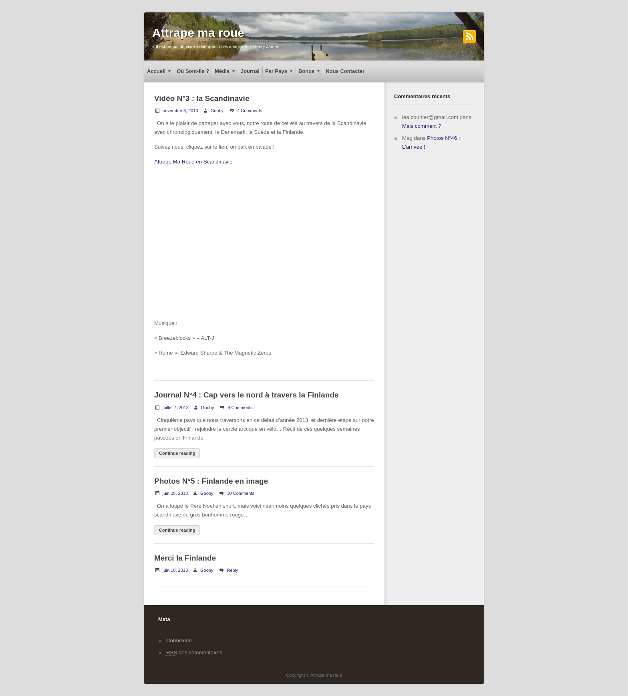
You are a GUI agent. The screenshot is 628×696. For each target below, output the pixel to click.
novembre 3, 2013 (180, 110)
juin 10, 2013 (175, 570)
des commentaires (194, 653)
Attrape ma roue (198, 32)
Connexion (179, 640)
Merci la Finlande (185, 558)
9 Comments (239, 407)
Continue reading (177, 453)
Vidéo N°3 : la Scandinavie (201, 98)
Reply (232, 570)
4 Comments (249, 110)
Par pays (276, 71)
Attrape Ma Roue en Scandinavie (193, 162)
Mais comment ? (421, 126)
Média (222, 71)
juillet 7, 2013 (176, 407)
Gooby (217, 110)
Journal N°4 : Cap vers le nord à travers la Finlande (246, 395)
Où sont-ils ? (193, 71)
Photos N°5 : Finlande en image (211, 481)
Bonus (306, 71)
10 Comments (240, 493)
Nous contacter (345, 71)
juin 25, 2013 (175, 493)
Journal (250, 71)
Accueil (156, 71)
